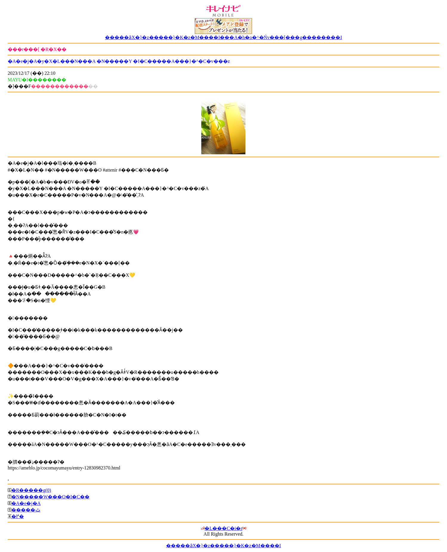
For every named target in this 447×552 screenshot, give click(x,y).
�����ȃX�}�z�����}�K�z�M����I (223, 545)
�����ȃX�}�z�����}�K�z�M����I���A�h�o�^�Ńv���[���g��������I (223, 37)
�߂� (17, 516)
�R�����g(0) (31, 490)
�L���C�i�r (223, 528)
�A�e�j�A (26, 503)
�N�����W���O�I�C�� (50, 496)
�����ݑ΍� (26, 509)
